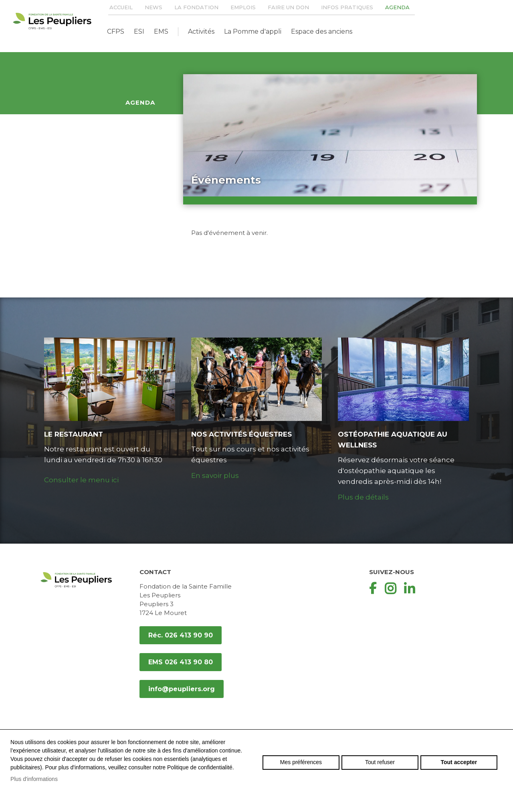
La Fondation (196, 7)
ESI (139, 31)
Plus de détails (363, 497)
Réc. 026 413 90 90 (180, 635)
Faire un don (288, 7)
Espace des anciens (321, 31)
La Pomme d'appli (252, 31)
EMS (161, 31)
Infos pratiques (347, 7)
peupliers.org (52, 21)
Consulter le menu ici (81, 480)
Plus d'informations (34, 779)
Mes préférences (301, 762)
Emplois (243, 7)
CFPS (115, 31)
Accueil (121, 7)
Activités (201, 31)
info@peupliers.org (181, 689)
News (153, 7)
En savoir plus (215, 475)
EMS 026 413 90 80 (180, 662)
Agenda (397, 7)
